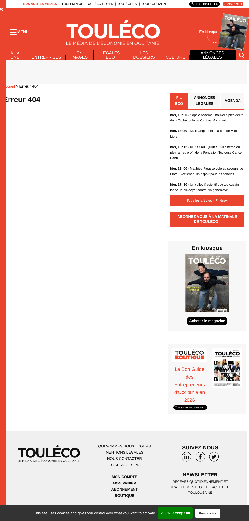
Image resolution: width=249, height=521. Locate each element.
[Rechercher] (241, 58)
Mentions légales (124, 462)
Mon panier (124, 493)
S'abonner (232, 4)
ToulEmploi (70, 4)
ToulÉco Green (98, 4)
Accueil (9, 89)
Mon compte (124, 487)
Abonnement (125, 499)
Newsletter (200, 485)
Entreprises (46, 59)
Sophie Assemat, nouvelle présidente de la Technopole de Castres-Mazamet (200, 123)
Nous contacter (124, 469)
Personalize (207, 513)
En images (80, 57)
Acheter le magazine (207, 331)
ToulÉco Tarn (152, 4)
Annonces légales (212, 56)
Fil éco (179, 104)
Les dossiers (143, 57)
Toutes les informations (191, 417)
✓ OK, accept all (175, 513)
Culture (175, 59)
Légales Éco (110, 57)
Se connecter (204, 4)
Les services (124, 475)
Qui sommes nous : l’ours (124, 456)
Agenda (232, 104)
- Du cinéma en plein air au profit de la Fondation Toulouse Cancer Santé (206, 161)
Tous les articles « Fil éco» (207, 209)
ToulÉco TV (126, 4)
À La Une (14, 57)
